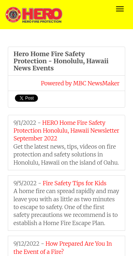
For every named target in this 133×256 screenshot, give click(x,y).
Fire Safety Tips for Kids (74, 183)
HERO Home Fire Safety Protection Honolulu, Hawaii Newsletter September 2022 (66, 130)
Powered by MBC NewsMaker (80, 83)
